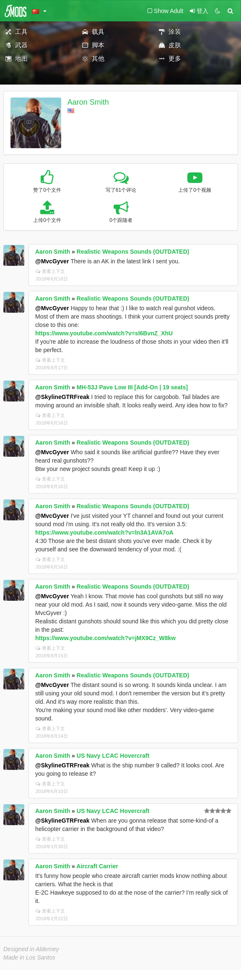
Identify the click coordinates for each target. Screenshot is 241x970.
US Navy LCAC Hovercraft (113, 755)
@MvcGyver (52, 261)
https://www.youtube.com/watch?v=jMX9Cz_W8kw (105, 638)
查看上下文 (50, 271)
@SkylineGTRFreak (62, 397)
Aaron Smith (88, 102)
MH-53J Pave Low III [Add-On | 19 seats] (132, 387)
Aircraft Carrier (97, 866)
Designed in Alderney (31, 949)
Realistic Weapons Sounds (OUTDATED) (133, 251)
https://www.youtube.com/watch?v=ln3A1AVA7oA (104, 532)
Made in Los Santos (29, 957)
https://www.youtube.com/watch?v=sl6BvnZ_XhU (104, 333)
